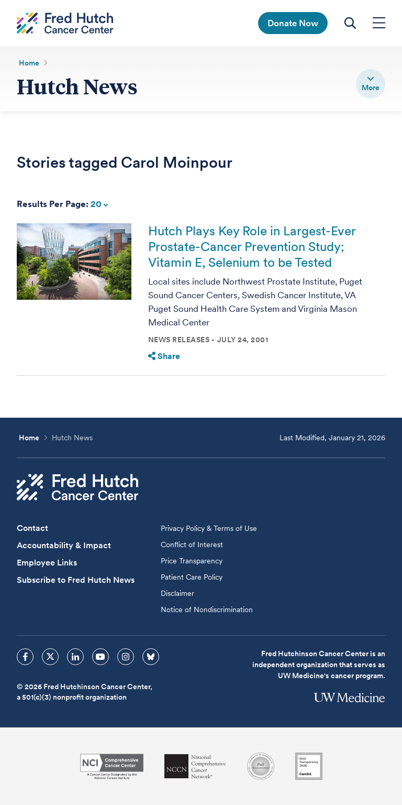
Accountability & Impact (64, 545)
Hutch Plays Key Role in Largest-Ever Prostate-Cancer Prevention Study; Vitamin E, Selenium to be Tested (251, 246)
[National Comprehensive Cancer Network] (195, 766)
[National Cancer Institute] (111, 766)
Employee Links (47, 563)
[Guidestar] (308, 766)
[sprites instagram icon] (125, 656)
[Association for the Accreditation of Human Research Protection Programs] (260, 766)
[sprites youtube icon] (100, 656)
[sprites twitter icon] (50, 656)
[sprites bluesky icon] (150, 656)
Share (164, 356)
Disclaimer (177, 593)
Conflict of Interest (192, 544)
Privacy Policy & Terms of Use (209, 528)
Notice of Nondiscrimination (207, 609)
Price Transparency (191, 561)
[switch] (370, 84)
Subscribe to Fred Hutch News (76, 580)
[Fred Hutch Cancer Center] (77, 487)
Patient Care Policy (191, 577)
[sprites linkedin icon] (75, 656)
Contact (32, 528)
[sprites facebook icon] (25, 656)
